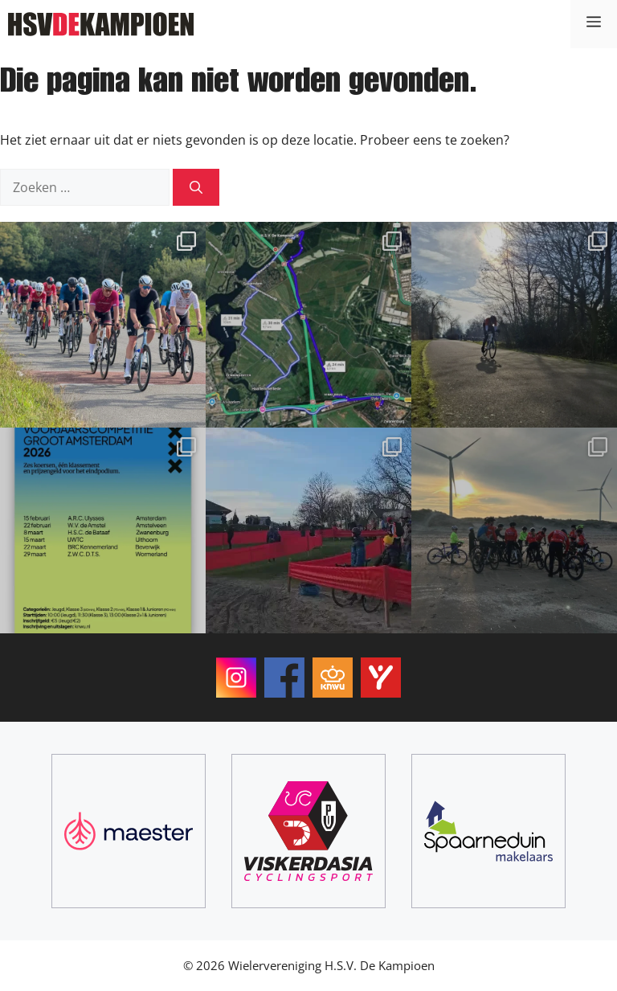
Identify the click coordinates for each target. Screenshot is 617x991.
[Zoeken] (196, 187)
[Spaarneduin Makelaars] (488, 831)
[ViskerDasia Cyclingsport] (308, 831)
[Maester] (128, 831)
